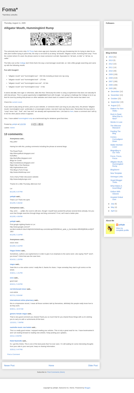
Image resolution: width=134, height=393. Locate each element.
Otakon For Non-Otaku (117, 110)
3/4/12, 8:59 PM (16, 336)
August (114, 105)
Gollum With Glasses (115, 193)
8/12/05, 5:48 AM (16, 203)
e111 (12, 278)
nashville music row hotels (20, 327)
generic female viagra (18, 314)
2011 (111, 67)
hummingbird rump (25, 118)
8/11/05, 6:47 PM (16, 192)
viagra (12, 264)
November (115, 95)
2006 (111, 85)
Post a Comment (13, 354)
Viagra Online (15, 251)
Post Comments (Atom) (56, 372)
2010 (111, 71)
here (71, 111)
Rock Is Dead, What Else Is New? (116, 116)
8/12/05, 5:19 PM (16, 235)
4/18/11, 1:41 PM (16, 273)
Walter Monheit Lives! (116, 146)
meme (12, 128)
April (113, 211)
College (22, 63)
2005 (111, 88)
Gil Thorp (30, 51)
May (113, 207)
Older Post (93, 365)
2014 (111, 57)
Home (51, 365)
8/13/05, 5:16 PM (16, 246)
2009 (111, 74)
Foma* (10, 9)
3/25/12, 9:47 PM (16, 349)
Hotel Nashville (16, 341)
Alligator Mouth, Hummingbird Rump (116, 164)
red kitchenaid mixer (18, 289)
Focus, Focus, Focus (116, 157)
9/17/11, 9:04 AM (16, 295)
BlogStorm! (114, 170)
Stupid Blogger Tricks (116, 181)
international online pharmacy (22, 300)
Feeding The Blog (115, 132)
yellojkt (13, 196)
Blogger (87, 388)
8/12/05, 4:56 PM (16, 216)
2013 (111, 60)
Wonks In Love (116, 122)
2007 (111, 81)
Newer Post (9, 365)
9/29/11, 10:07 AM (16, 309)
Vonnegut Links (116, 177)
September (115, 102)
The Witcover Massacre (115, 127)
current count (17, 102)
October (114, 99)
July (113, 204)
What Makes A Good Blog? (116, 187)
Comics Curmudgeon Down (116, 139)
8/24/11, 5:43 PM (16, 284)
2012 (111, 64)
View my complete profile (122, 229)
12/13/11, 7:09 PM (16, 322)
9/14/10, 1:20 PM (16, 259)
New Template (116, 173)
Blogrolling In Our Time (115, 151)
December (115, 91)
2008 (111, 78)
